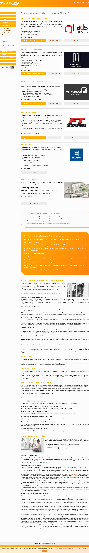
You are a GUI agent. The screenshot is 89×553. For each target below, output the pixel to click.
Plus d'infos (77, 41)
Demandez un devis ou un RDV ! (34, 41)
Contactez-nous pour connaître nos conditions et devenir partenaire (48, 223)
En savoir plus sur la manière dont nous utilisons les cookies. (70, 548)
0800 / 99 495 (55, 138)
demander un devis (67, 467)
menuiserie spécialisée (72, 474)
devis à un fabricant (59, 481)
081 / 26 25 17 (55, 73)
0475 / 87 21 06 (54, 104)
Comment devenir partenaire (48, 543)
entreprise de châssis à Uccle (42, 487)
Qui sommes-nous (83, 3)
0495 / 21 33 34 (54, 41)
